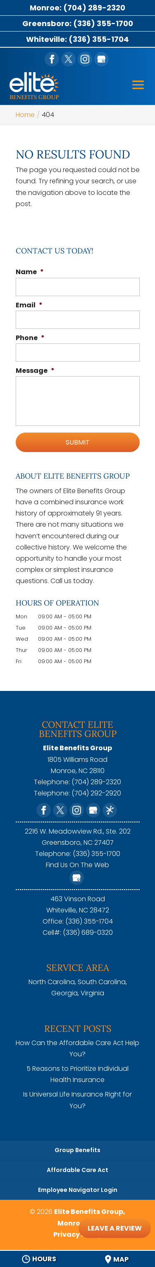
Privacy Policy (77, 1234)
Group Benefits (77, 1150)
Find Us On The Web (77, 865)
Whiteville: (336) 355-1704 (77, 39)
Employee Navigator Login (77, 1190)
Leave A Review (115, 1228)
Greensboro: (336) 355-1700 (77, 23)
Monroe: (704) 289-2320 (77, 7)
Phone (30, 338)
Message (35, 371)
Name (30, 272)
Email (29, 305)
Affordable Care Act (77, 1170)
